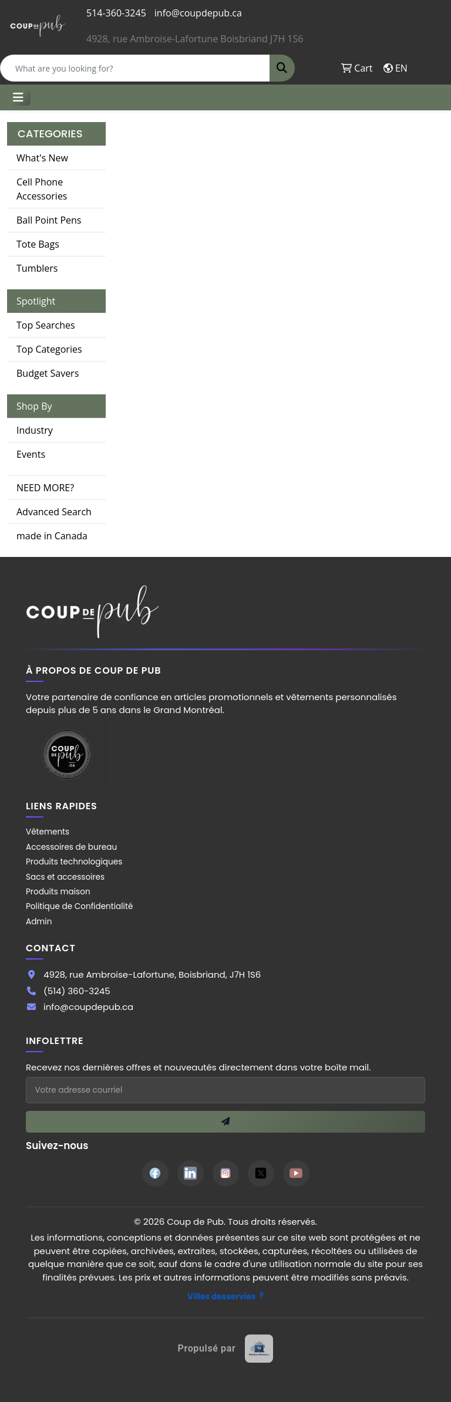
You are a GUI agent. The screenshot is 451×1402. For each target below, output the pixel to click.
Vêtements (47, 831)
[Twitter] (261, 1173)
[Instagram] (226, 1173)
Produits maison (58, 891)
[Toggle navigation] (18, 97)
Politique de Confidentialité (79, 906)
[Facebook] (155, 1173)
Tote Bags (37, 244)
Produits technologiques (74, 861)
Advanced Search (54, 511)
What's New (42, 157)
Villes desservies (221, 1296)
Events (30, 454)
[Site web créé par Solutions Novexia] (226, 1349)
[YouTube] (296, 1173)
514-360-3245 (116, 12)
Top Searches (45, 325)
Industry (34, 430)
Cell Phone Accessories (42, 188)
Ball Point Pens (48, 220)
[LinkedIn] (190, 1173)
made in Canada (51, 535)
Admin (39, 921)
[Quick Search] (135, 68)
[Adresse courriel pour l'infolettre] (225, 1090)
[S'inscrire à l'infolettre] (225, 1122)
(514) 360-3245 (76, 991)
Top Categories (49, 349)
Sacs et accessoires (65, 877)
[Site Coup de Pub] (67, 753)
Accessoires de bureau (71, 847)
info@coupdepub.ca (198, 12)
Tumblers (37, 268)
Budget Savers (47, 373)
